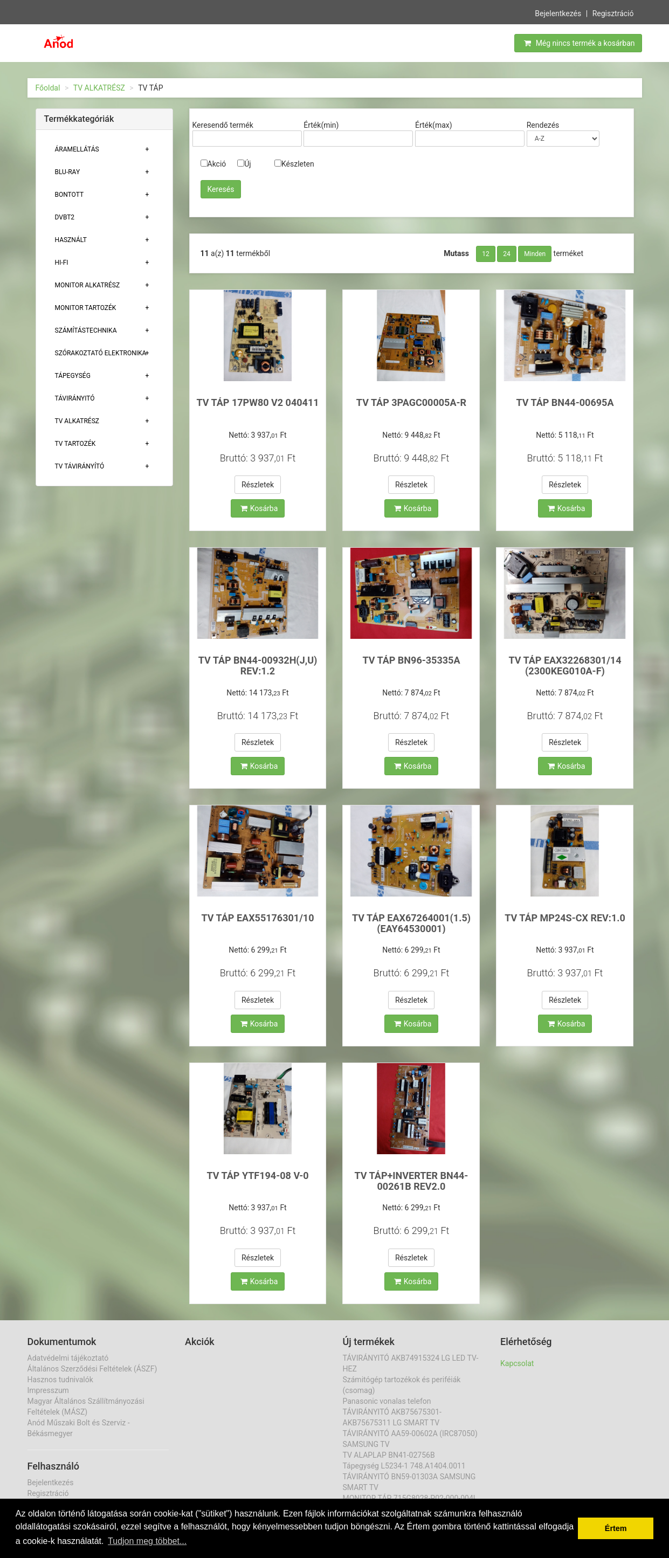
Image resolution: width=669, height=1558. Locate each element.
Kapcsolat (517, 1363)
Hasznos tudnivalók (60, 1379)
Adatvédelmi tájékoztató (68, 1358)
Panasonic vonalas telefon (387, 1401)
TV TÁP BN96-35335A (411, 660)
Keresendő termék (222, 125)
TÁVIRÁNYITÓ (75, 398)
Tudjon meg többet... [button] (147, 1541)
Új (244, 164)
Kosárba (259, 508)
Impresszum (48, 1390)
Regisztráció (613, 12)
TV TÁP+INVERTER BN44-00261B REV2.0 (411, 1181)
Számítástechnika (86, 330)
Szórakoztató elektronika (101, 353)
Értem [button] (616, 1528)
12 (485, 254)
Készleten (294, 164)
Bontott (69, 194)
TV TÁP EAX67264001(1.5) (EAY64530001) (411, 923)
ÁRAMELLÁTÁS (77, 149)
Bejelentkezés (558, 12)
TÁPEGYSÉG (73, 376)
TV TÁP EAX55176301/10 (257, 917)
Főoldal (48, 88)
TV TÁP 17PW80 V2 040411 (257, 402)
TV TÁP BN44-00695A (564, 402)
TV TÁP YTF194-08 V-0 (257, 1175)
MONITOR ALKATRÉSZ (87, 285)
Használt (71, 240)
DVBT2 (65, 217)
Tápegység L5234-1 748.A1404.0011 (404, 1466)
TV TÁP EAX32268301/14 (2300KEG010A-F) (564, 665)
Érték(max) (433, 125)
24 (507, 254)
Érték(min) (321, 125)
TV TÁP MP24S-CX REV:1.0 (565, 917)
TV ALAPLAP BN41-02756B (389, 1455)
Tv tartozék (75, 443)
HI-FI (61, 262)
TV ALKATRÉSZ (99, 88)
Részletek (258, 484)
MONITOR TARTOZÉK (85, 308)
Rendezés (543, 125)
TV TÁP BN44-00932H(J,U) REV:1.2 (258, 665)
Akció (213, 164)
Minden (535, 254)
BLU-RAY (67, 172)
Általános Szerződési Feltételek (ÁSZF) (92, 1368)
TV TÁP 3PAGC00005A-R (411, 402)
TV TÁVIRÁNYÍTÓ (80, 466)
